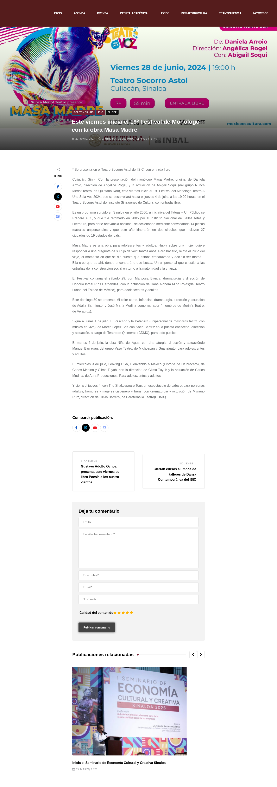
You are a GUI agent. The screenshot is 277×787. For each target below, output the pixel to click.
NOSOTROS (260, 13)
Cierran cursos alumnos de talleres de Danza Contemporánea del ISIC (174, 474)
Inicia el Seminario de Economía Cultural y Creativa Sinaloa (119, 763)
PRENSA (102, 13)
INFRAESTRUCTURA (194, 13)
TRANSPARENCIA (230, 13)
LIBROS (164, 13)
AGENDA (79, 13)
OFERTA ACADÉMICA (133, 13)
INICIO (58, 13)
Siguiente (186, 463)
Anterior (90, 460)
